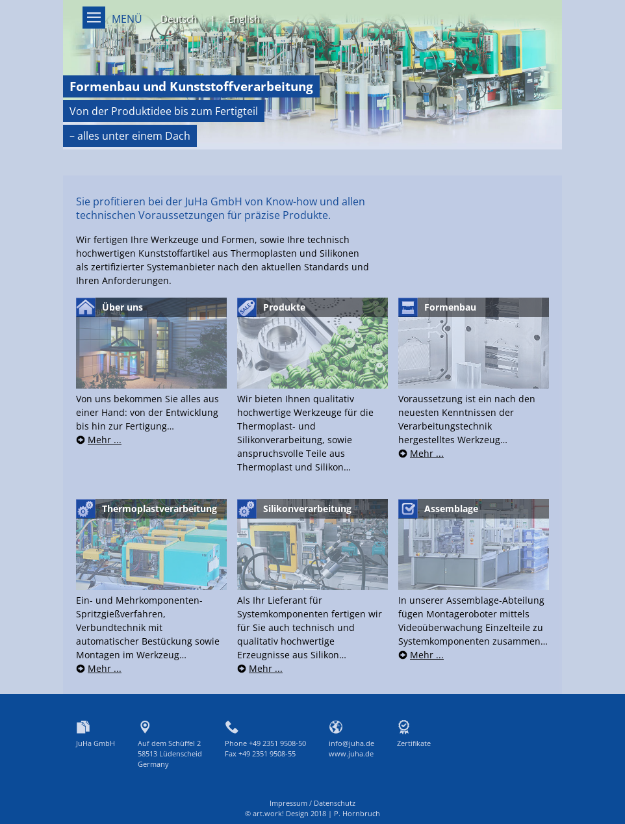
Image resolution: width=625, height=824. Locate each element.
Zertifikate (414, 743)
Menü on (94, 17)
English (244, 18)
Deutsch (178, 18)
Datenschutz (334, 803)
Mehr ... (104, 439)
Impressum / (292, 803)
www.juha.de (351, 753)
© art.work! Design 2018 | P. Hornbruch (312, 813)
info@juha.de (351, 743)
